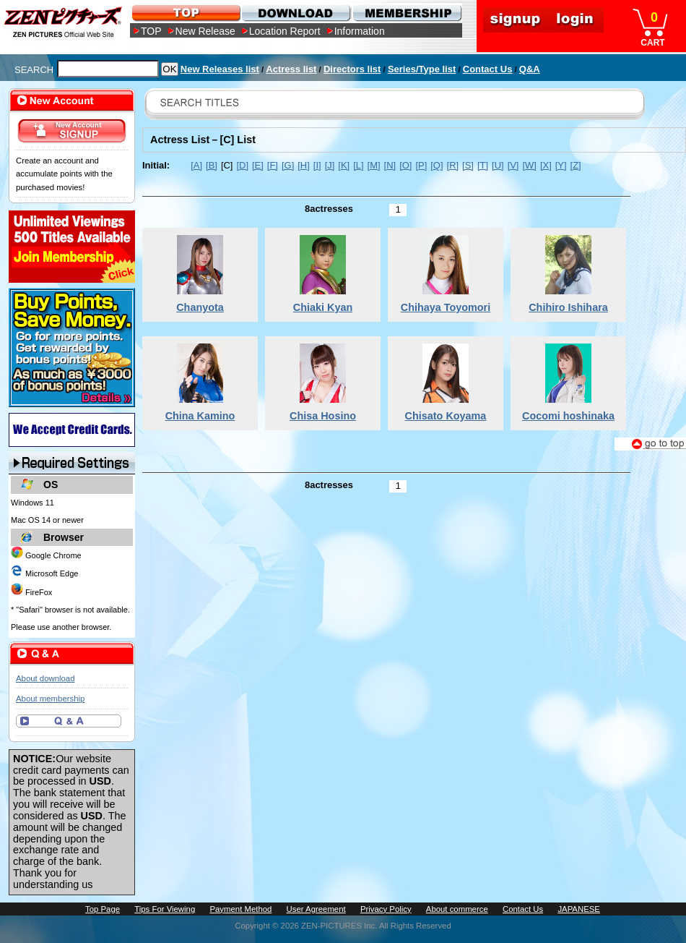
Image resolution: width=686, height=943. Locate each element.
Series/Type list (422, 69)
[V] (513, 165)
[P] (421, 165)
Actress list (291, 69)
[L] (358, 165)
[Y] (561, 165)
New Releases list (220, 69)
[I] (317, 165)
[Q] (436, 165)
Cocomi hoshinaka (568, 416)
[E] (258, 165)
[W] (529, 165)
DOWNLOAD (295, 13)
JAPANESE (578, 909)
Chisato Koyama (446, 416)
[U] (498, 165)
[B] (211, 165)
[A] (196, 165)
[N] (390, 165)
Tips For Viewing (164, 909)
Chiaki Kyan (322, 307)
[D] (242, 165)
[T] (482, 165)
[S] (468, 165)
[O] (405, 165)
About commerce (457, 909)
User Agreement (316, 909)
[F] (272, 165)
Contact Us (488, 69)
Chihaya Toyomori (445, 307)
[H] (304, 165)
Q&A (529, 69)
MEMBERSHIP (406, 13)
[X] (546, 165)
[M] (374, 165)
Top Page (102, 909)
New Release (205, 31)
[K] (343, 165)
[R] (453, 165)
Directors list (352, 69)
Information (359, 31)
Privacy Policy (386, 909)
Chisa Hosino (323, 416)
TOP (151, 31)
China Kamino (200, 416)
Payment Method (240, 909)
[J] (330, 165)
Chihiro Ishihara (568, 307)
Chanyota (200, 307)
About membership (50, 698)
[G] (288, 165)
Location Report (285, 31)
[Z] (575, 165)
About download (45, 678)
